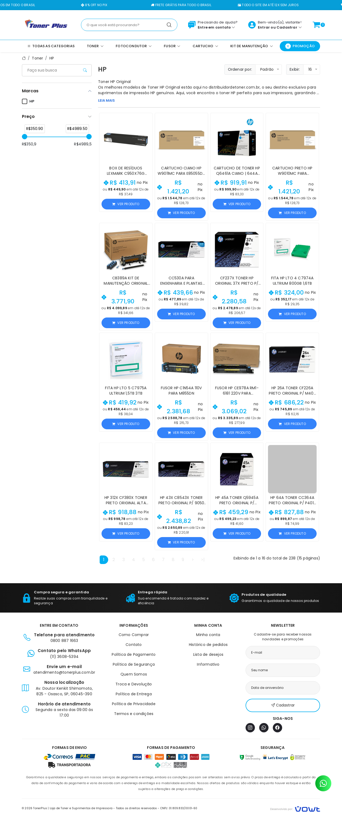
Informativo (208, 664)
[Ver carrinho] (316, 25)
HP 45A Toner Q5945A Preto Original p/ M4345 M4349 (236, 503)
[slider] (24, 136)
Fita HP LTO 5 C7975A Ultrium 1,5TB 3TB (125, 390)
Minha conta (208, 634)
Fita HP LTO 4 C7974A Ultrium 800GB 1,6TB (292, 280)
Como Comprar (134, 634)
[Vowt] (295, 808)
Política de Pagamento (134, 654)
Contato (134, 644)
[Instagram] (250, 727)
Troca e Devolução (133, 684)
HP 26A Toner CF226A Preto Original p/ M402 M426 (292, 393)
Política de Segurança (134, 664)
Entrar (264, 27)
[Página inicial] (46, 24)
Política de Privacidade (134, 703)
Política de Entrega (134, 694)
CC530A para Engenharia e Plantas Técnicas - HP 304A (181, 283)
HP (51, 58)
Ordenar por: (240, 69)
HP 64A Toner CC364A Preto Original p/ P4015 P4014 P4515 (292, 503)
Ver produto (125, 204)
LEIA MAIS (106, 100)
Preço (28, 116)
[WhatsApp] (264, 727)
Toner (37, 58)
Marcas (30, 91)
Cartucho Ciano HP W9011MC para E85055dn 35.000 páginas (181, 173)
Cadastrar (287, 27)
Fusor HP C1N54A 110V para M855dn (181, 390)
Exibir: (295, 69)
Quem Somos (134, 674)
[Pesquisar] (169, 25)
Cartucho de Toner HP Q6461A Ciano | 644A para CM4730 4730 (237, 173)
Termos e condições (134, 713)
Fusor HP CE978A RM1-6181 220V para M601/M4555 (237, 393)
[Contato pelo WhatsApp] (323, 783)
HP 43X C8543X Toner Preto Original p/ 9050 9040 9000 (181, 503)
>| (203, 560)
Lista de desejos (208, 654)
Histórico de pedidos (208, 644)
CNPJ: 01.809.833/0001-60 (178, 808)
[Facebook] (277, 727)
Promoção (300, 46)
